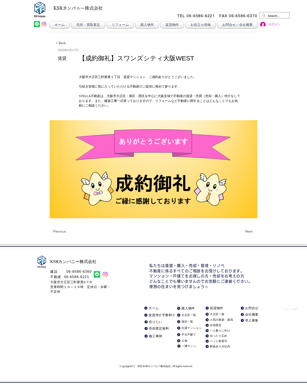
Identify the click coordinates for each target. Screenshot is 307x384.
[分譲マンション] (190, 328)
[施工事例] (159, 336)
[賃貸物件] (217, 308)
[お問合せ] (250, 308)
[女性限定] (218, 325)
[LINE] (37, 24)
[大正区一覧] (219, 314)
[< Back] (63, 43)
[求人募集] (250, 320)
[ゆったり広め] (218, 336)
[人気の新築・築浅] (219, 320)
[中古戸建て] (188, 334)
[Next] (242, 231)
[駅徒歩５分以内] (219, 346)
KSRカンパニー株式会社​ (157, 366)
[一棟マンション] (187, 346)
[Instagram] (44, 24)
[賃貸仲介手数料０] (160, 315)
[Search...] (274, 16)
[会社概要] (250, 314)
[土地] (187, 341)
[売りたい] (154, 322)
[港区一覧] (188, 321)
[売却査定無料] (157, 328)
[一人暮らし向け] (218, 330)
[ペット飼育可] (218, 341)
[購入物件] (187, 308)
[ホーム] (154, 308)
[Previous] (67, 231)
